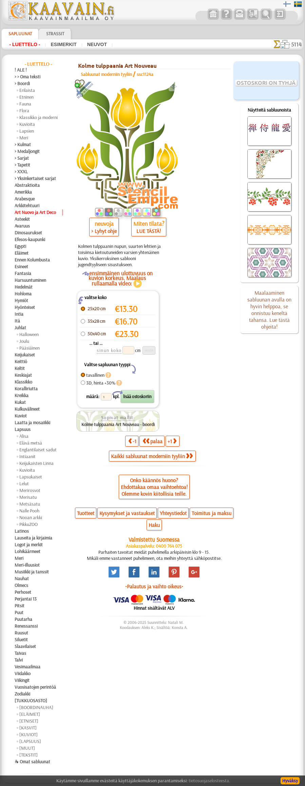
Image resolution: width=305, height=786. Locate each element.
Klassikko (23, 382)
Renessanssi (26, 626)
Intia (19, 314)
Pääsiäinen (29, 348)
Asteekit (22, 219)
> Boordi (22, 83)
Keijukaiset (25, 355)
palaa (152, 441)
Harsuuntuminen (30, 280)
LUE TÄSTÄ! (148, 231)
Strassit (55, 34)
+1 (172, 441)
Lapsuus (23, 429)
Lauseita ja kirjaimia (33, 538)
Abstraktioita (27, 185)
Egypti (20, 246)
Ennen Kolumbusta (32, 260)
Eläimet (21, 253)
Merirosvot (29, 490)
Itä (17, 321)
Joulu (24, 341)
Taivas (20, 653)
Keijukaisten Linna (36, 463)
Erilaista (27, 90)
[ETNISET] (28, 721)
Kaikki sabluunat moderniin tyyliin (152, 456)
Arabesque (25, 199)
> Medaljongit (27, 151)
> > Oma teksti (27, 77)
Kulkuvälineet (27, 409)
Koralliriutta (26, 389)
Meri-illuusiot (27, 565)
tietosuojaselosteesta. (209, 781)
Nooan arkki (30, 517)
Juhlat (20, 328)
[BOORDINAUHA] (36, 707)
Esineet (21, 266)
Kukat (20, 402)
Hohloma (23, 294)
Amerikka (23, 192)
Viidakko (23, 673)
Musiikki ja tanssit (32, 572)
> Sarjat (22, 158)
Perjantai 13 (26, 599)
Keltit (20, 368)
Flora (24, 110)
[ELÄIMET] (29, 714)
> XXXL (21, 172)
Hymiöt (21, 300)
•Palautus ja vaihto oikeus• (154, 586)
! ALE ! (21, 70)
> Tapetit (22, 165)
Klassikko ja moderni (38, 117)
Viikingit (22, 680)
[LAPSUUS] (30, 741)
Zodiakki (22, 694)
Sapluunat (20, 34)
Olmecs (21, 585)
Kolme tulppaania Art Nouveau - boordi (118, 424)
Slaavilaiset (25, 646)
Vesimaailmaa (27, 667)
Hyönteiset (25, 307)
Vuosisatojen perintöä (35, 687)
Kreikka (21, 395)
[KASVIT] (28, 728)
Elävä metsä (30, 443)
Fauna (25, 104)
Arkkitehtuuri (27, 205)
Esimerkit (63, 44)
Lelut (24, 483)
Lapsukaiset (30, 477)
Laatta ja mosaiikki (32, 422)
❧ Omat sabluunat (32, 762)
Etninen (26, 97)
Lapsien (26, 131)
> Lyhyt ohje (104, 231)
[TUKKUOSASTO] (31, 700)
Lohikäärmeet (27, 551)
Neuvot (97, 44)
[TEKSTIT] (28, 755)
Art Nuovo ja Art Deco (35, 212)
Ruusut (21, 633)
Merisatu (28, 497)
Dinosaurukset (28, 233)
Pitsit (19, 606)
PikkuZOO (28, 524)
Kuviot (21, 416)
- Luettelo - (24, 44)
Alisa (23, 436)
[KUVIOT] (28, 734)
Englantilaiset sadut (38, 450)
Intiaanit (27, 456)
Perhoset (23, 592)
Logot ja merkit (29, 545)
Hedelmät (24, 287)
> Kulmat (23, 144)
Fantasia (23, 273)
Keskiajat (23, 375)
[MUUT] (27, 748)
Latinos (22, 531)
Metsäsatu (29, 504)
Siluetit (21, 639)
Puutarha (23, 619)
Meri (23, 138)
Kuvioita (27, 124)
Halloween (29, 334)
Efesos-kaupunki (30, 239)
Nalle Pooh (29, 511)
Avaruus (22, 226)
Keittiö (21, 361)
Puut (19, 612)
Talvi (19, 660)
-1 (132, 441)
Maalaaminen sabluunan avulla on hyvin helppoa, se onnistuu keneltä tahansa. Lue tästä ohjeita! (269, 309)
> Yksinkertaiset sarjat (35, 178)
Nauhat (22, 578)
